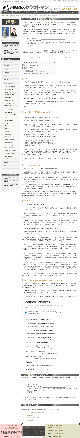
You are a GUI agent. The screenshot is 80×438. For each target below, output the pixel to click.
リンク (5, 169)
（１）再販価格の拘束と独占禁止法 (31, 70)
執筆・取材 (6, 159)
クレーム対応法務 (9, 156)
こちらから (15, 436)
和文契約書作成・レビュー (11, 142)
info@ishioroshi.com (57, 433)
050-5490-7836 (57, 436)
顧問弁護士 (27, 12)
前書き (23, 64)
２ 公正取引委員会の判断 (27, 67)
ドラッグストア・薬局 (10, 92)
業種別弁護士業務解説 (9, 83)
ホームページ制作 (1, 189)
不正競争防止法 (8, 131)
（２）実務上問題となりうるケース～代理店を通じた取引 (35, 71)
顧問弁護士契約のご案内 (33, 418)
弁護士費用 (45, 12)
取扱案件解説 (56, 12)
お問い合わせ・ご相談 (66, 0)
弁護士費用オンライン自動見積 (55, 430)
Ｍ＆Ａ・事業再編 (9, 120)
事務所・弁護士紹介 (8, 62)
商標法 (6, 125)
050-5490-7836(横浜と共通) (33, 433)
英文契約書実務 (8, 134)
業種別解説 (17, 12)
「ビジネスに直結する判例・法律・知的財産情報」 (55, 22)
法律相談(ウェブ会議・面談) (55, 425)
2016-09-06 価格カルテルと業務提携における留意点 (11, 53)
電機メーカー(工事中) (10, 100)
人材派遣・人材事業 (9, 94)
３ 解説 (24, 68)
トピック (6, 76)
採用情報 (6, 162)
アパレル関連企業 (9, 89)
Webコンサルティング (4, 189)
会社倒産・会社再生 (9, 153)
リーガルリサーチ (9, 145)
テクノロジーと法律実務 (10, 114)
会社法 (6, 117)
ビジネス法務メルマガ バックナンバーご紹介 (33, 15)
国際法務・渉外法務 (9, 137)
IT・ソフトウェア (9, 109)
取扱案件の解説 (7, 105)
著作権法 (7, 128)
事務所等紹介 (7, 12)
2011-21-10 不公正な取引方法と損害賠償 (11, 50)
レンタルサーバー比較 (2, 189)
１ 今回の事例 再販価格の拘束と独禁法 (31, 65)
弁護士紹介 (30, 420)
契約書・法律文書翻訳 (10, 139)
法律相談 (36, 12)
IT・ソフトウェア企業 (10, 86)
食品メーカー (8, 97)
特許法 (6, 123)
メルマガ (65, 12)
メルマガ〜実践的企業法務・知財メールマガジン (14, 15)
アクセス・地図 (57, 0)
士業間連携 (6, 166)
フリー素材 (3, 189)
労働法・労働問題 (9, 148)
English (74, 12)
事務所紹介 (30, 415)
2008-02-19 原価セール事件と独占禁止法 (11, 46)
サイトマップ (74, 0)
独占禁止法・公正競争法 (10, 150)
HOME (3, 15)
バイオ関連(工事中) (9, 103)
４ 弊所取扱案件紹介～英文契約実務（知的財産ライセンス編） (35, 73)
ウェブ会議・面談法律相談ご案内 (35, 412)
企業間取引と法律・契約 (10, 112)
